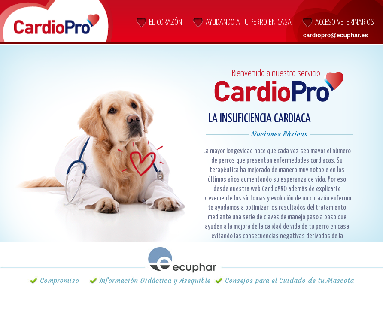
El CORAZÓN (165, 22)
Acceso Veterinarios (344, 22)
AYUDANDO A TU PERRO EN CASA (249, 22)
